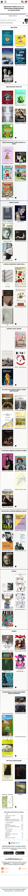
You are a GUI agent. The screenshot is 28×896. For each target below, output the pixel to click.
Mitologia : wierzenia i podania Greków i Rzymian (13, 819)
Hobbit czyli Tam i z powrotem (10, 815)
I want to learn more (8, 890)
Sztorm (6, 836)
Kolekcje (11, 22)
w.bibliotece (7, 863)
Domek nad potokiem (8, 829)
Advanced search (4, 22)
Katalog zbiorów (13, 15)
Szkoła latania (7, 824)
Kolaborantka (7, 835)
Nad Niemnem (7, 818)
